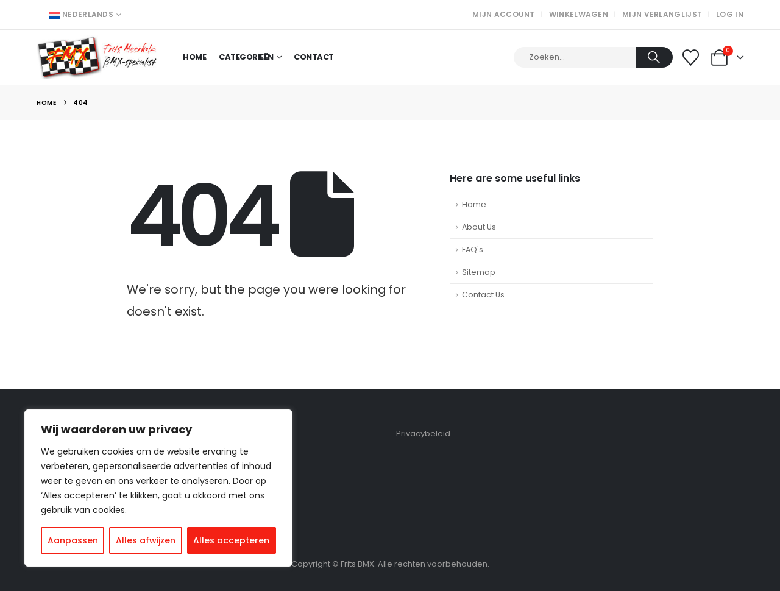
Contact (314, 57)
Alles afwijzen (146, 540)
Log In (729, 14)
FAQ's (472, 249)
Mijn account (503, 14)
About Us (479, 227)
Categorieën (246, 57)
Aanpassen (73, 540)
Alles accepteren (231, 540)
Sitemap (478, 272)
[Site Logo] (97, 57)
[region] (158, 488)
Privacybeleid (423, 433)
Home (194, 57)
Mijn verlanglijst (662, 14)
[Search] (654, 57)
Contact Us (483, 294)
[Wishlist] (691, 57)
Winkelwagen (578, 14)
